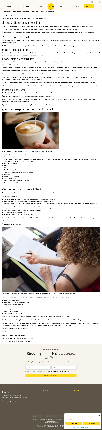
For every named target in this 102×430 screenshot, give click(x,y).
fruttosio (30, 172)
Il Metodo (9, 6)
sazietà (36, 82)
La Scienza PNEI (47, 400)
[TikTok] (14, 401)
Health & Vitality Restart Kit (24, 323)
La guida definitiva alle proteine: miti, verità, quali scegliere (19, 338)
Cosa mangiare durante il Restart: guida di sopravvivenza (53, 218)
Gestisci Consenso (51, 421)
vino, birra (11, 176)
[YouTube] (10, 401)
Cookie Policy (76, 427)
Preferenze (91, 423)
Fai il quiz (88, 6)
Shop (40, 6)
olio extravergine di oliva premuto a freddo (38, 208)
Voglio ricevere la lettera (51, 375)
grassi (63, 29)
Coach (77, 6)
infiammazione (36, 40)
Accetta (74, 423)
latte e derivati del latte (10, 163)
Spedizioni (76, 394)
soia (5, 167)
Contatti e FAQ (77, 403)
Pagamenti (76, 397)
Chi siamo (45, 397)
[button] (99, 415)
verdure (69, 29)
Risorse (62, 6)
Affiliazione (76, 406)
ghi (16, 208)
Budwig (69, 203)
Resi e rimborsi (77, 400)
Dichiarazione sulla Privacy (85, 427)
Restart (5, 26)
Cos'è (44, 394)
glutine (6, 157)
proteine (58, 29)
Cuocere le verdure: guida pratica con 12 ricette (16, 341)
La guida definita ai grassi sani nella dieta (14, 335)
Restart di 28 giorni (51, 323)
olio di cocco (21, 208)
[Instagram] (7, 401)
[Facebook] (3, 401)
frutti (9, 201)
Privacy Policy (35, 371)
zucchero (6, 155)
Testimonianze (46, 403)
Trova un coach (47, 406)
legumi (5, 165)
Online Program (78, 320)
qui (28, 328)
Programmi (26, 6)
